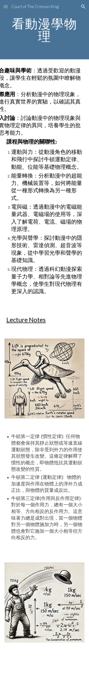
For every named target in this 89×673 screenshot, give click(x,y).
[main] (45, 29)
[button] (5, 6)
